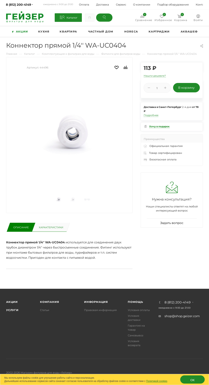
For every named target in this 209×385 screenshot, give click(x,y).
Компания (49, 301)
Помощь (135, 301)
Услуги (12, 310)
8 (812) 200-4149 (178, 302)
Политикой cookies (156, 381)
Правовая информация (100, 310)
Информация (96, 301)
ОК (192, 380)
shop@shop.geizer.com (182, 316)
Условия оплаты (139, 310)
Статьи (44, 310)
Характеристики (51, 227)
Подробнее (151, 115)
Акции (12, 301)
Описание (21, 227)
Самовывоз (135, 335)
